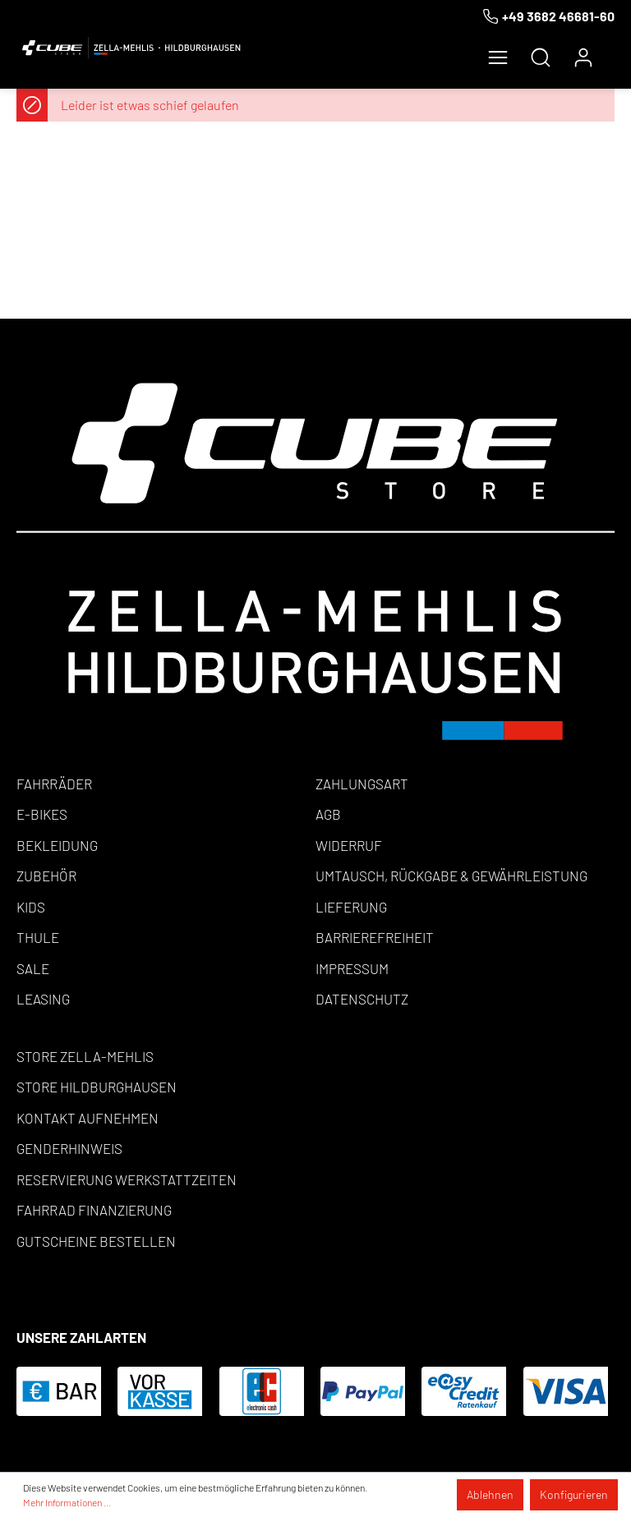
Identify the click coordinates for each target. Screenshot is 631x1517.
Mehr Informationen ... (67, 1502)
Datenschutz (362, 999)
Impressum (352, 968)
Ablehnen (490, 1494)
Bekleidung (57, 845)
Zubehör (46, 875)
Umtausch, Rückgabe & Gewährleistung (451, 875)
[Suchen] (540, 57)
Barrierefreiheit (375, 937)
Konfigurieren (574, 1494)
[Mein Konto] (583, 57)
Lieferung (351, 907)
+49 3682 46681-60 (558, 16)
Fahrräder (54, 783)
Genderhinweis (69, 1148)
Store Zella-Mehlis (85, 1056)
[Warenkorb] (610, 51)
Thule (37, 937)
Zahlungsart (362, 783)
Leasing (43, 999)
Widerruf (349, 845)
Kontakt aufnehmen (87, 1118)
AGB (328, 814)
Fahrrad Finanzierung (94, 1210)
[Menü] (498, 57)
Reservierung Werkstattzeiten (126, 1179)
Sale (32, 968)
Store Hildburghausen (96, 1086)
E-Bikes (41, 814)
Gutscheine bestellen (96, 1241)
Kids (30, 907)
